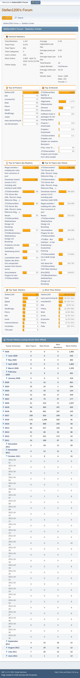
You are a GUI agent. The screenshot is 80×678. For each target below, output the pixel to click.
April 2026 (12, 364)
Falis (43, 326)
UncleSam (9, 326)
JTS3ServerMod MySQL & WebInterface (48, 95)
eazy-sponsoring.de (13, 120)
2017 (7, 415)
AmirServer (63, 66)
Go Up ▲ (75, 672)
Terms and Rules (65, 672)
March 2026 (13, 368)
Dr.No (43, 316)
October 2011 (14, 456)
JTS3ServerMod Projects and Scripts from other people (49, 154)
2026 (7, 352)
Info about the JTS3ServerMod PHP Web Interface (49, 266)
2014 (7, 428)
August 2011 (13, 648)
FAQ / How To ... (48, 148)
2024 (7, 386)
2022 (7, 395)
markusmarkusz (11, 323)
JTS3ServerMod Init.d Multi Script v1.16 (48, 257)
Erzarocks (45, 319)
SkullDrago (9, 113)
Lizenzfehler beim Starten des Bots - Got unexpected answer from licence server (13, 263)
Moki (7, 103)
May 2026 (12, 360)
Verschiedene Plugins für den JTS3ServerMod (11, 275)
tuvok (7, 319)
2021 (7, 399)
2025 (7, 382)
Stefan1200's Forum (17, 10)
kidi (6, 316)
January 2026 (14, 378)
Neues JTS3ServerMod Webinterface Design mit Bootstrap (11, 221)
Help (56, 672)
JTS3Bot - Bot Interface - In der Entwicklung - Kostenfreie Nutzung (48, 245)
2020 (7, 403)
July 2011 (12, 652)
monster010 (10, 99)
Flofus (43, 309)
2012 (7, 436)
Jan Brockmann (11, 124)
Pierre (7, 106)
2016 (7, 420)
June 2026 (12, 356)
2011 (7, 440)
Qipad (7, 110)
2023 (7, 391)
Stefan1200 (9, 92)
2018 (7, 411)
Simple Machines (21, 672)
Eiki (6, 96)
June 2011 (12, 656)
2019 (7, 407)
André (7, 117)
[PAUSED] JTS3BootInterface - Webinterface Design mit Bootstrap (13, 236)
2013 (7, 432)
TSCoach (9, 330)
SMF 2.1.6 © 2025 (7, 672)
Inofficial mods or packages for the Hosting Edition (48, 117)
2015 (7, 424)
